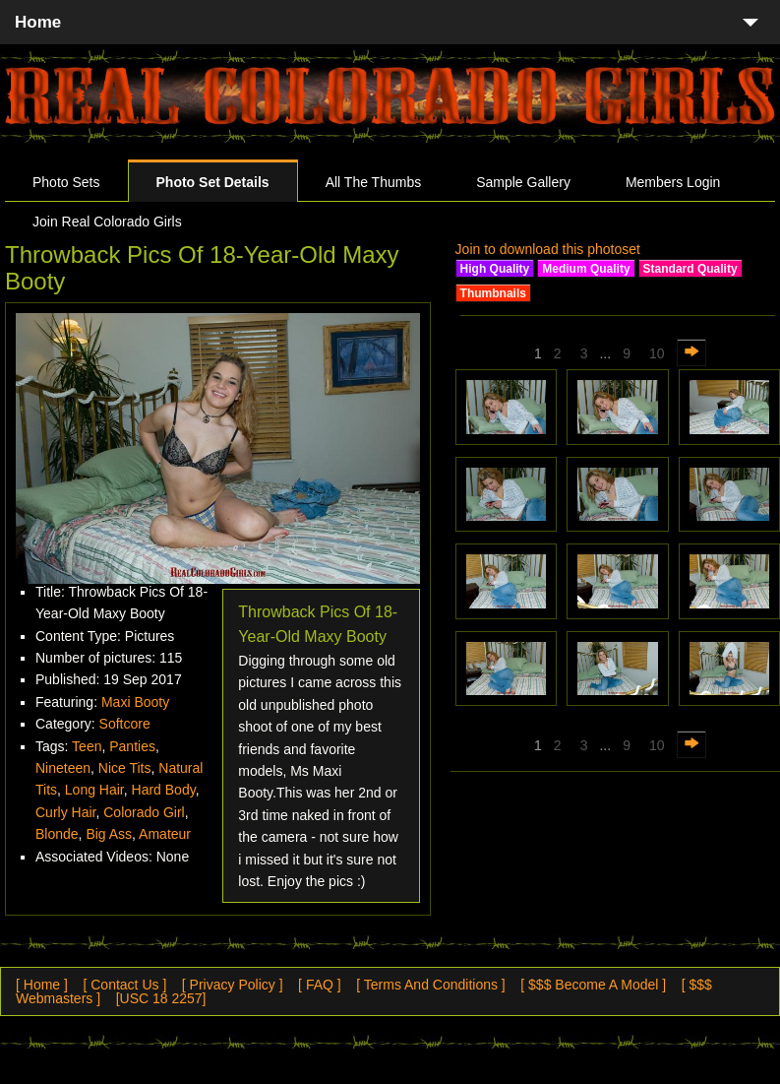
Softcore (124, 724)
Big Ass (109, 834)
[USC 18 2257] (161, 998)
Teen (86, 746)
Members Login (673, 182)
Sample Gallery (523, 182)
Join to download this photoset (547, 249)
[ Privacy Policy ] (232, 984)
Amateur (165, 834)
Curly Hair (65, 812)
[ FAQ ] (319, 984)
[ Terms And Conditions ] (430, 984)
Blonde (57, 834)
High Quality (495, 269)
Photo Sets (66, 182)
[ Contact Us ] (124, 984)
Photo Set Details (213, 182)
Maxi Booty (135, 702)
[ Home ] (42, 984)
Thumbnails (493, 293)
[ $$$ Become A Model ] (593, 984)
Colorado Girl (143, 812)
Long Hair (94, 789)
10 (657, 353)
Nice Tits (124, 768)
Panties (132, 746)
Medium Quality (586, 269)
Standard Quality (690, 269)
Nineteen (62, 768)
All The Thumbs (374, 182)
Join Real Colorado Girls (107, 221)
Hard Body (164, 789)
